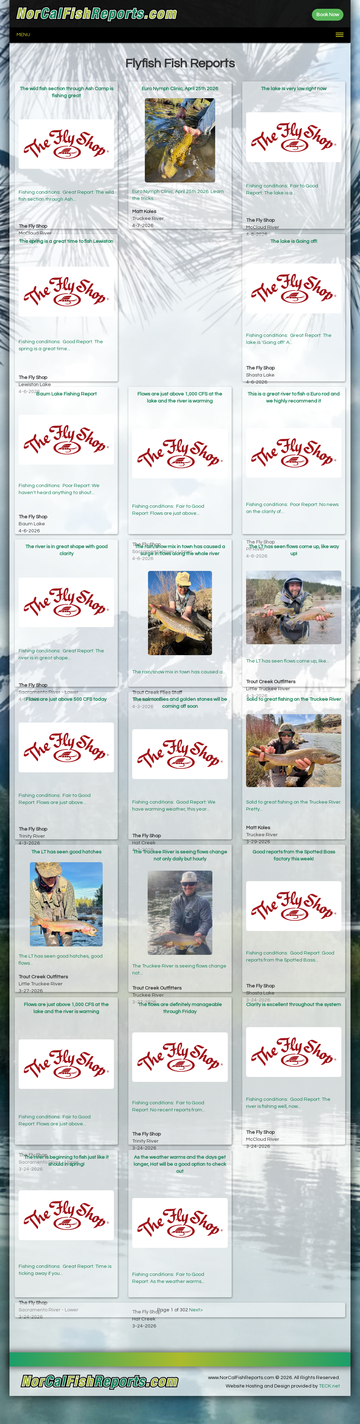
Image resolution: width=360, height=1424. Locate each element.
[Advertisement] (179, 278)
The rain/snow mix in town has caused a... (179, 651)
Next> (196, 1309)
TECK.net (329, 1386)
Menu (23, 34)
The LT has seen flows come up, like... (287, 645)
